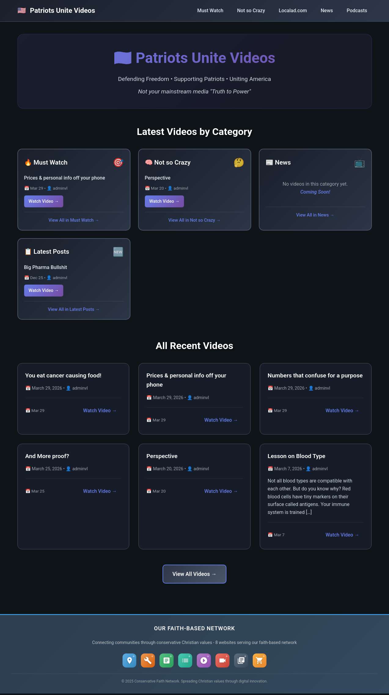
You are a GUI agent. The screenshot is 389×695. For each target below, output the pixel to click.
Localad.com (293, 10)
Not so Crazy (251, 10)
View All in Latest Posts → (74, 309)
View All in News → (315, 215)
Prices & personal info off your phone (64, 178)
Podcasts (357, 10)
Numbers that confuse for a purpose (315, 375)
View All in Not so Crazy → (194, 220)
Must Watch (210, 10)
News (327, 10)
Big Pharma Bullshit (45, 267)
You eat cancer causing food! (63, 375)
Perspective (158, 178)
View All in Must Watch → (74, 220)
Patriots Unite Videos (56, 10)
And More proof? (47, 456)
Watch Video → (44, 201)
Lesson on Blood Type (296, 456)
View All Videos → (194, 574)
